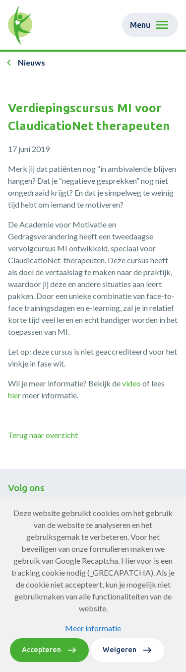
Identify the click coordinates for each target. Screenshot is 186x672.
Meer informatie (93, 635)
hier (14, 395)
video (131, 383)
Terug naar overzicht (43, 435)
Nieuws (31, 62)
